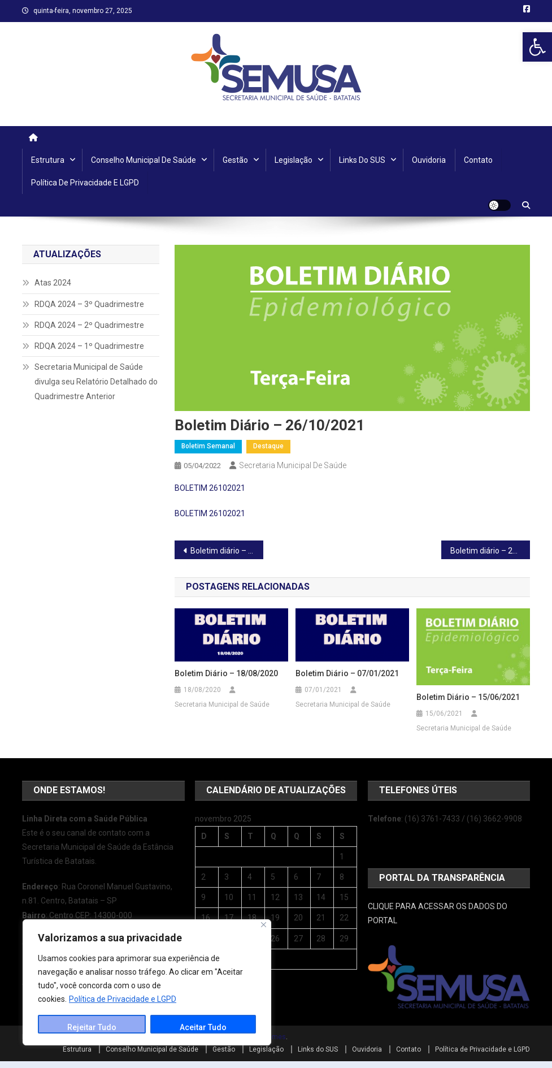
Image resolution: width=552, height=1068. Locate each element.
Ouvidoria (429, 160)
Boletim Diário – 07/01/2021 (347, 673)
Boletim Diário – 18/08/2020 (226, 673)
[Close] (263, 924)
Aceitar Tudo (203, 1027)
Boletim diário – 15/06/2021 (468, 697)
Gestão (235, 160)
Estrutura (47, 160)
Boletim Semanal (208, 446)
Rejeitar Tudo (91, 1027)
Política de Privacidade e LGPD (122, 999)
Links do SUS (362, 160)
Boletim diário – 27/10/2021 (490, 550)
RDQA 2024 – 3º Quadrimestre (89, 304)
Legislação (293, 160)
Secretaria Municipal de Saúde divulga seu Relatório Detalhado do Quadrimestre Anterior (96, 381)
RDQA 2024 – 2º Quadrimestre (89, 325)
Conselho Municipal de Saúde (143, 160)
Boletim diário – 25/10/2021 (226, 550)
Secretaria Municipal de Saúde (292, 465)
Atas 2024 (52, 282)
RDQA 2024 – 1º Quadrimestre (89, 346)
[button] (537, 47)
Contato (478, 160)
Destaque (268, 446)
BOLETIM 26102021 (210, 487)
